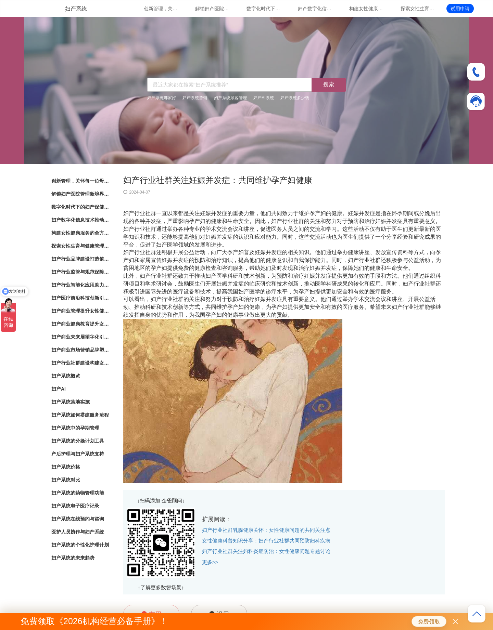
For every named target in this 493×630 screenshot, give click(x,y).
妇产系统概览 (65, 376)
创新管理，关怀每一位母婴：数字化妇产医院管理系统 (161, 8)
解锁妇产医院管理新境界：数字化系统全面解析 (212, 8)
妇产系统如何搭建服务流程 (80, 415)
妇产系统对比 (65, 480)
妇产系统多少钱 (294, 97)
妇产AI (58, 389)
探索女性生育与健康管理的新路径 (418, 8)
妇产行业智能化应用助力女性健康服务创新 (80, 285)
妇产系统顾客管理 (230, 97)
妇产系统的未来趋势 (72, 558)
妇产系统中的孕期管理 (75, 428)
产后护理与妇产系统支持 (77, 454)
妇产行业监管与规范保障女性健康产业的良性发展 (80, 272)
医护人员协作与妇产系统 (77, 532)
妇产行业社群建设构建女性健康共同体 (80, 363)
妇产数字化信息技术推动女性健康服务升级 (315, 8)
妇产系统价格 (65, 467)
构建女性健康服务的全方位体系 (366, 8)
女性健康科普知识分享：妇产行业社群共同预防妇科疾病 (266, 540)
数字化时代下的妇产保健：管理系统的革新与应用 (263, 8)
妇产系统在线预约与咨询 (77, 519)
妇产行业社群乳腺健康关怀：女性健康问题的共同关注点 (266, 530)
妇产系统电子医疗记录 (75, 506)
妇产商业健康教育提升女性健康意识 (80, 324)
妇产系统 (76, 9)
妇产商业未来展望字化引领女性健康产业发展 (80, 337)
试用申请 (460, 8)
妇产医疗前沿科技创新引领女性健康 (80, 298)
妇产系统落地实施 (70, 402)
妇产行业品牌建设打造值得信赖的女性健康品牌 (80, 259)
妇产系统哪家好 (161, 97)
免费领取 (429, 622)
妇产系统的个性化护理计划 (80, 545)
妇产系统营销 (194, 97)
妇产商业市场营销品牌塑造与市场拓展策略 (80, 350)
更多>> (210, 562)
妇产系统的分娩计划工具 (77, 441)
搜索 (328, 84)
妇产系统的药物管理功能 (77, 493)
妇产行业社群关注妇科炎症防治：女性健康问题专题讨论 (266, 551)
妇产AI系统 (263, 97)
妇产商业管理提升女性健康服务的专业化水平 (80, 311)
